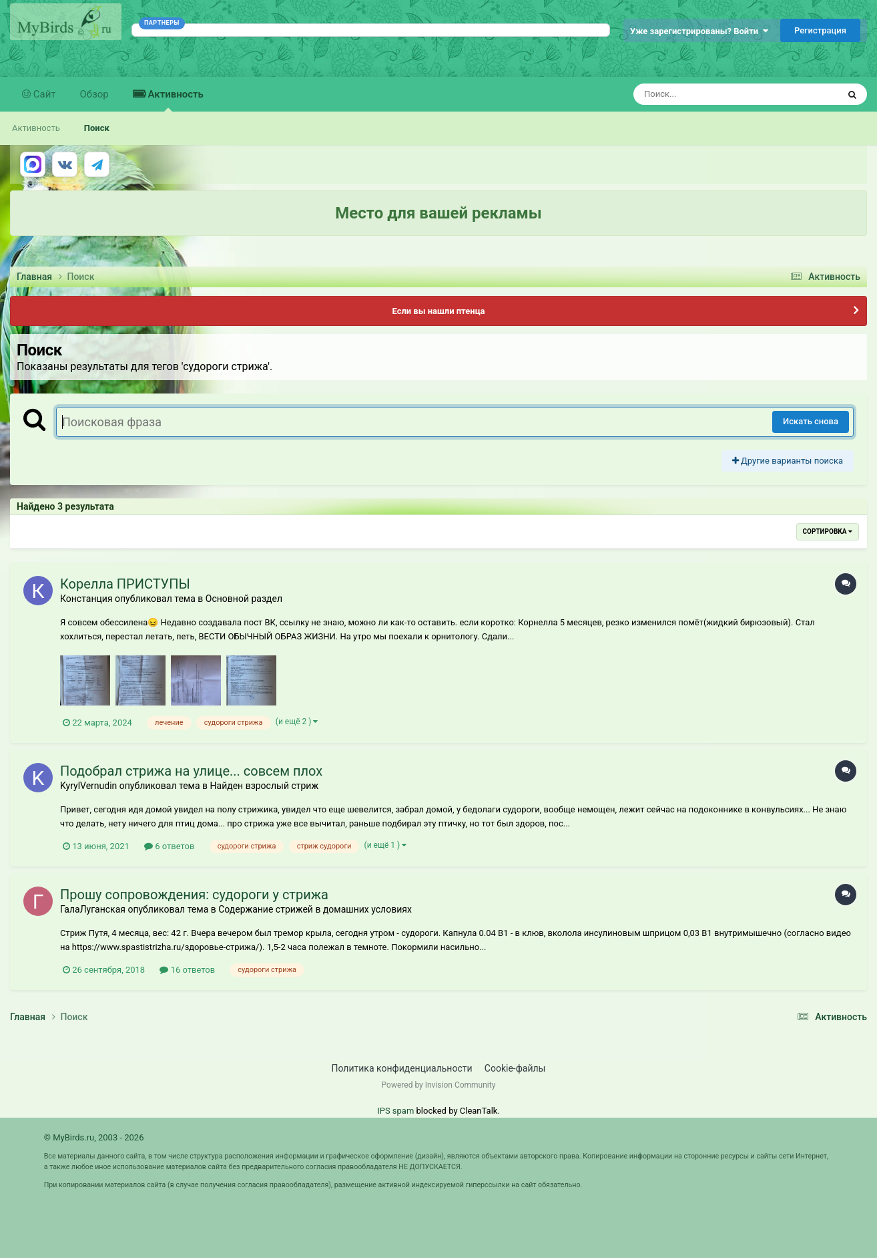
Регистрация (820, 30)
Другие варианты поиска (787, 461)
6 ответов (169, 846)
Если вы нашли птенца (438, 311)
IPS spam (395, 1111)
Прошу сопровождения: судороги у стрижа (194, 895)
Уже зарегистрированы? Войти (699, 31)
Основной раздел (244, 598)
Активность (174, 100)
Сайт (43, 94)
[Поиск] (711, 94)
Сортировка (827, 531)
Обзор (94, 94)
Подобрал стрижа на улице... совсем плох (191, 771)
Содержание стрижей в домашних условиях (315, 909)
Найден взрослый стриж (264, 785)
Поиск (96, 128)
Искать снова (810, 421)
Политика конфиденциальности (402, 1068)
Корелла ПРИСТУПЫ (125, 584)
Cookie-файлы (515, 1068)
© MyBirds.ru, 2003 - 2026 (94, 1137)
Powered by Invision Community (439, 1085)
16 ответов (187, 970)
